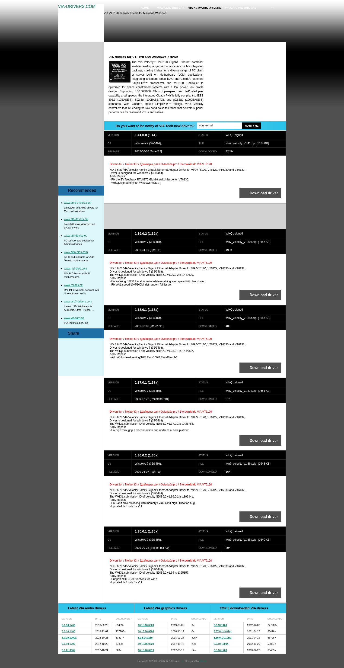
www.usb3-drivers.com (78, 301)
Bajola (203, 661)
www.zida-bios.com (76, 252)
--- (272, 8)
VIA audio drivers (171, 8)
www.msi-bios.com (75, 268)
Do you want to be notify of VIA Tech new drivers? (154, 126)
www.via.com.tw (74, 318)
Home (145, 8)
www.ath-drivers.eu (76, 219)
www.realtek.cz (73, 285)
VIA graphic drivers (240, 8)
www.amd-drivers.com (77, 202)
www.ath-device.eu (75, 235)
